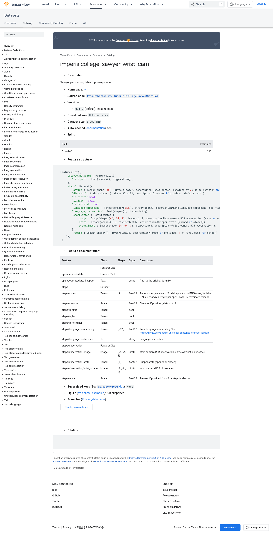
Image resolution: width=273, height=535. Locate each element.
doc (110, 386)
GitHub (261, 4)
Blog (54, 489)
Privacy (67, 527)
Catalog (111, 55)
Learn (58, 4)
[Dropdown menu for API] (82, 4)
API (76, 4)
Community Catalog (51, 23)
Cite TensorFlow (172, 512)
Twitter (56, 501)
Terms (56, 527)
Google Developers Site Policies (110, 461)
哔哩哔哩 (57, 507)
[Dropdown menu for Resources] (106, 4)
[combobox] (207, 4)
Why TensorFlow (149, 4)
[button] (23, 50)
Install (45, 4)
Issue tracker (170, 489)
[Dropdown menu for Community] (132, 4)
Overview (10, 23)
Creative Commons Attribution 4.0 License (149, 458)
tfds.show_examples (91, 393)
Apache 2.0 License (63, 461)
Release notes (171, 495)
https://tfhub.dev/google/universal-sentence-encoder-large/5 (175, 332)
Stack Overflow (171, 501)
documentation (159, 40)
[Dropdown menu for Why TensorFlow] (163, 4)
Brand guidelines (172, 507)
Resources (82, 55)
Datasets (11, 15)
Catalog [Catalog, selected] (27, 23)
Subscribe (230, 527)
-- (85, 89)
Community (121, 4)
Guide (73, 23)
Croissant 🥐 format (127, 40)
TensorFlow (66, 55)
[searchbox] (24, 34)
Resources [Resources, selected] (95, 4)
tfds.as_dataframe (93, 399)
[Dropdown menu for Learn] (66, 4)
